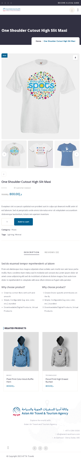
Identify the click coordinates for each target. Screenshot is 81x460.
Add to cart (23, 221)
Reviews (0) (52, 252)
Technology (51, 375)
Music (14, 229)
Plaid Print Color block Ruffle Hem (19, 380)
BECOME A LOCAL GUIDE (68, 3)
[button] (77, 154)
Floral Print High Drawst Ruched (57, 380)
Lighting (10, 234)
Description (31, 252)
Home (38, 41)
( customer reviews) (22, 188)
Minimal (18, 234)
